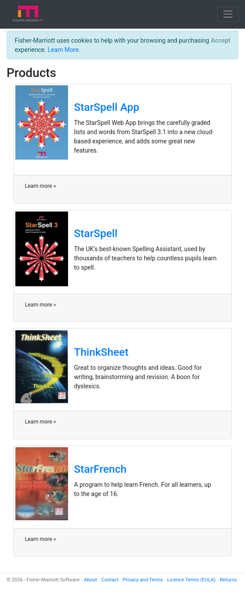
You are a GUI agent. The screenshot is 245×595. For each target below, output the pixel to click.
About (90, 580)
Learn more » (40, 186)
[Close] (220, 40)
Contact (110, 580)
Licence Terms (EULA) (191, 580)
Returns (228, 580)
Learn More (63, 49)
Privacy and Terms (143, 580)
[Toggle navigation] (228, 14)
